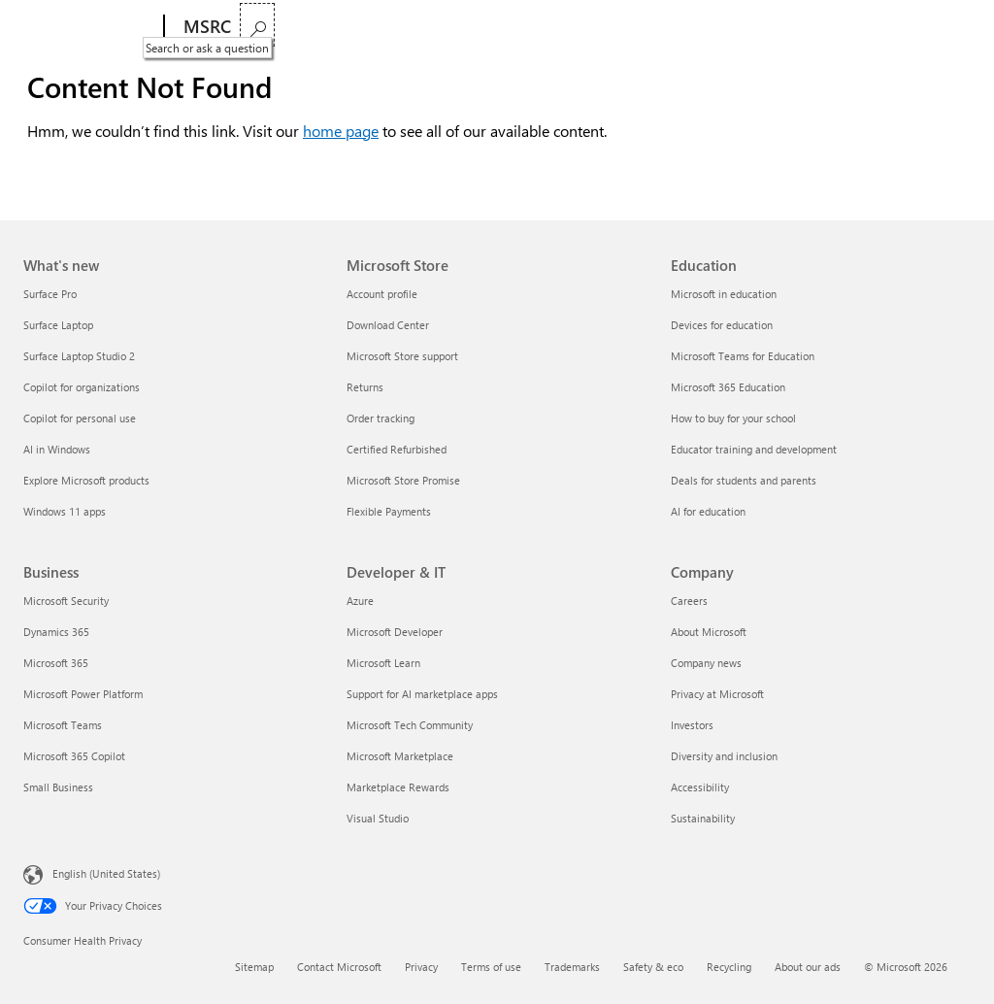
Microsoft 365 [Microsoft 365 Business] (55, 662)
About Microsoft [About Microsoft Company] (708, 631)
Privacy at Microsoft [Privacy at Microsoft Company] (717, 693)
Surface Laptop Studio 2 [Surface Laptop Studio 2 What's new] (79, 356)
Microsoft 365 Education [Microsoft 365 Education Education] (728, 387)
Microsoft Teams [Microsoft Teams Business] (62, 725)
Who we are (625, 26)
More (707, 26)
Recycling (729, 966)
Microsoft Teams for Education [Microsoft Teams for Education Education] (742, 356)
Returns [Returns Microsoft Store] (365, 387)
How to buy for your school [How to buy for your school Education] (733, 418)
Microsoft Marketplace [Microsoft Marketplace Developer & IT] (400, 756)
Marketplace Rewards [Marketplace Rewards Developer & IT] (398, 787)
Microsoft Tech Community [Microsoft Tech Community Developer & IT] (410, 725)
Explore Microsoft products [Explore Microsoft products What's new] (86, 480)
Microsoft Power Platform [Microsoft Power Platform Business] (83, 693)
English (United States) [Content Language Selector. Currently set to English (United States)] (106, 873)
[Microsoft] (89, 27)
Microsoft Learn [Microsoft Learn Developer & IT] (383, 662)
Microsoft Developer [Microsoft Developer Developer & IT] (395, 631)
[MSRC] (205, 27)
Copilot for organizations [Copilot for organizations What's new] (81, 387)
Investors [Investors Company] (692, 725)
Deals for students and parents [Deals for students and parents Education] (743, 480)
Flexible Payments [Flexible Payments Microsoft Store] (389, 511)
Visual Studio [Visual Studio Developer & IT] (378, 818)
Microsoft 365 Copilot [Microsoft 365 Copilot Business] (74, 756)
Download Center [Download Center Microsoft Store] (388, 325)
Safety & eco (653, 966)
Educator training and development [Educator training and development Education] (754, 449)
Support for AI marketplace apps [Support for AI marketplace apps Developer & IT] (422, 693)
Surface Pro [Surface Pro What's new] (50, 293)
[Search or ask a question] (947, 25)
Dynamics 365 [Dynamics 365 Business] (56, 631)
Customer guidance (427, 26)
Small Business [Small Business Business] (58, 787)
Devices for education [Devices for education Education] (722, 325)
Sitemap (254, 966)
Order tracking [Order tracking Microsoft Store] (380, 418)
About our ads (808, 966)
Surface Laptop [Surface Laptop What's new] (58, 325)
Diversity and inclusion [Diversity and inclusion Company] (724, 756)
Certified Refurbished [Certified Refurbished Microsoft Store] (397, 449)
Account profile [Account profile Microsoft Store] (382, 293)
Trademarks (572, 966)
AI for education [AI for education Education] (708, 511)
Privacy (421, 966)
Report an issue (295, 26)
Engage (536, 26)
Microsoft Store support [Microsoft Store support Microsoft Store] (402, 356)
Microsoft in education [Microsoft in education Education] (724, 293)
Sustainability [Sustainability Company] (703, 818)
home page (341, 130)
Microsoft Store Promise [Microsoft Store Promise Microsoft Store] (403, 480)
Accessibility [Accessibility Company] (700, 787)
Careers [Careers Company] (689, 600)
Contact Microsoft (339, 966)
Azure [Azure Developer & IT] (360, 600)
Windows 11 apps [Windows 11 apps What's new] (64, 511)
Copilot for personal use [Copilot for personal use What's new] (79, 418)
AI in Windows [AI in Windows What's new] (56, 449)
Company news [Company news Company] (706, 662)
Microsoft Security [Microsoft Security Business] (66, 600)
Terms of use (491, 966)
